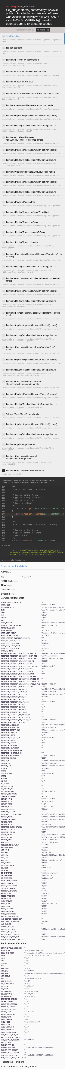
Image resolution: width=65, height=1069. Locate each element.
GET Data (6, 572)
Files (3, 585)
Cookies (5, 589)
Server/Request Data (12, 598)
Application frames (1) (25, 30)
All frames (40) (43, 30)
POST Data (7, 581)
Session (5, 593)
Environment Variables (14, 943)
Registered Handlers (12, 1062)
